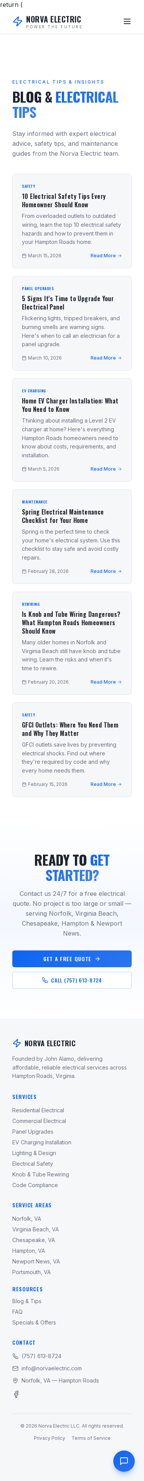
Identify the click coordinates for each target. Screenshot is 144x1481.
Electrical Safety (32, 1163)
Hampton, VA (28, 1250)
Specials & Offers (34, 1322)
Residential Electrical (38, 1110)
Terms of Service (91, 1438)
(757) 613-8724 (36, 1356)
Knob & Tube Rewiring (40, 1174)
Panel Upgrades (32, 1131)
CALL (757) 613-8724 (72, 980)
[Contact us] (124, 1461)
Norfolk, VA (26, 1218)
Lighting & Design (34, 1153)
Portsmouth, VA (31, 1272)
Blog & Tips (26, 1301)
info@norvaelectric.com (47, 1368)
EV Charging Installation (41, 1142)
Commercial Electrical (39, 1121)
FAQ (17, 1311)
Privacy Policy (49, 1438)
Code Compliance (35, 1185)
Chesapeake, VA (33, 1240)
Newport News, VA (36, 1261)
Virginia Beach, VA (35, 1229)
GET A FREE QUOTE (72, 959)
